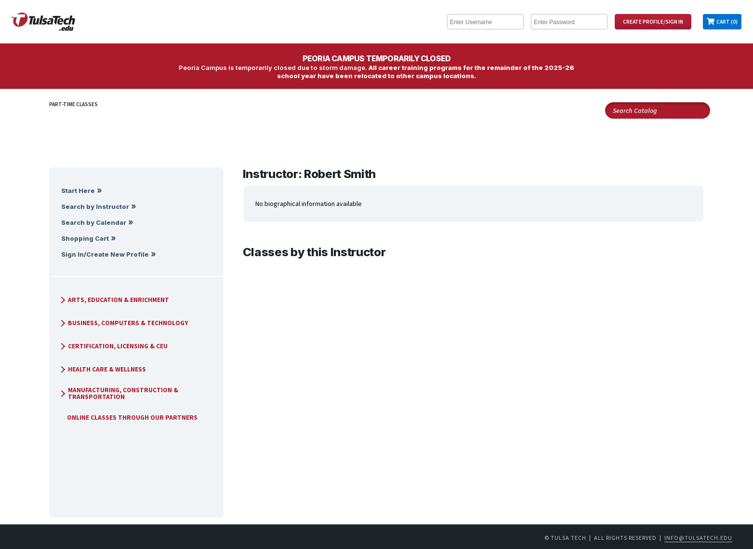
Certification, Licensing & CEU (112, 346)
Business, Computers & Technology (123, 323)
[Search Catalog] (658, 110)
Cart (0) (727, 21)
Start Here (78, 190)
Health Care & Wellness (101, 369)
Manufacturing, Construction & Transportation (118, 393)
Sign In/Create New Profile (105, 254)
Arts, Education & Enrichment (113, 300)
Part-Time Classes (73, 104)
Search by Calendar (93, 222)
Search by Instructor (95, 206)
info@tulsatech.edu (698, 537)
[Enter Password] (569, 21)
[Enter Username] (485, 21)
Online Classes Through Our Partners (128, 417)
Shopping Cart (85, 238)
